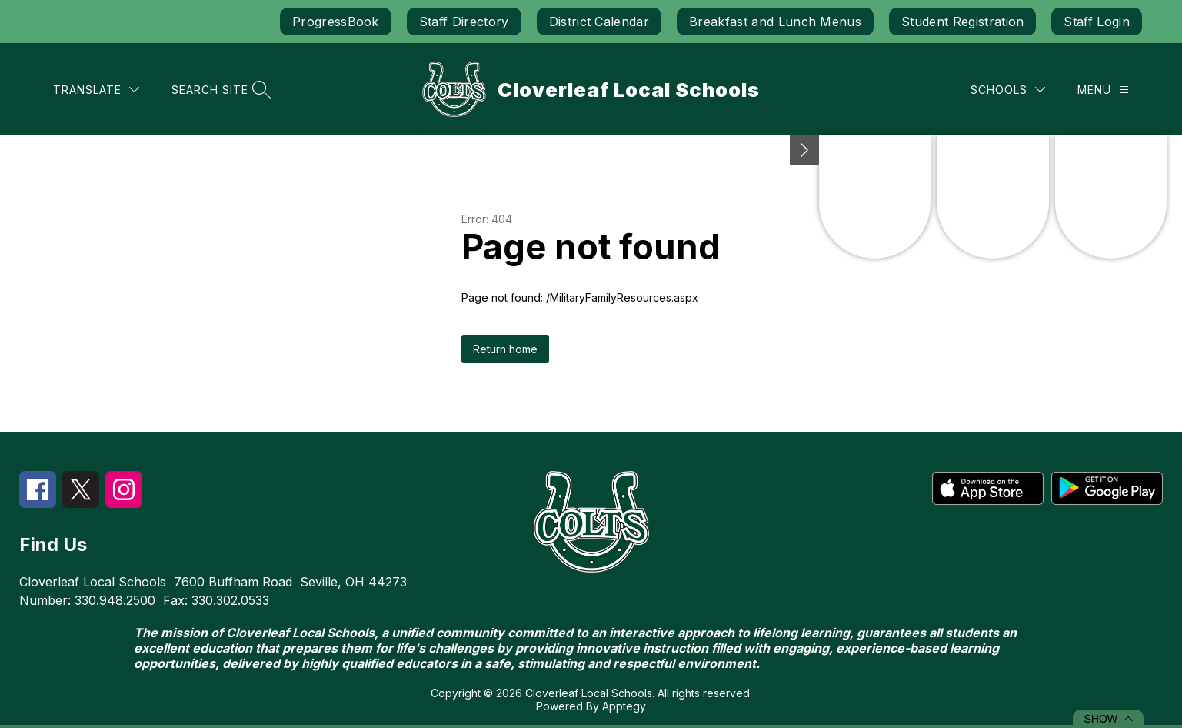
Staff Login (1097, 21)
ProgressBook (335, 21)
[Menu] (1103, 89)
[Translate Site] (96, 89)
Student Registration (962, 21)
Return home (505, 349)
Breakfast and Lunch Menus (775, 21)
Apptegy (624, 706)
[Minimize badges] (804, 150)
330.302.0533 (230, 600)
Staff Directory (464, 21)
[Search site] (219, 89)
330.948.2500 (115, 600)
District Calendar (599, 21)
